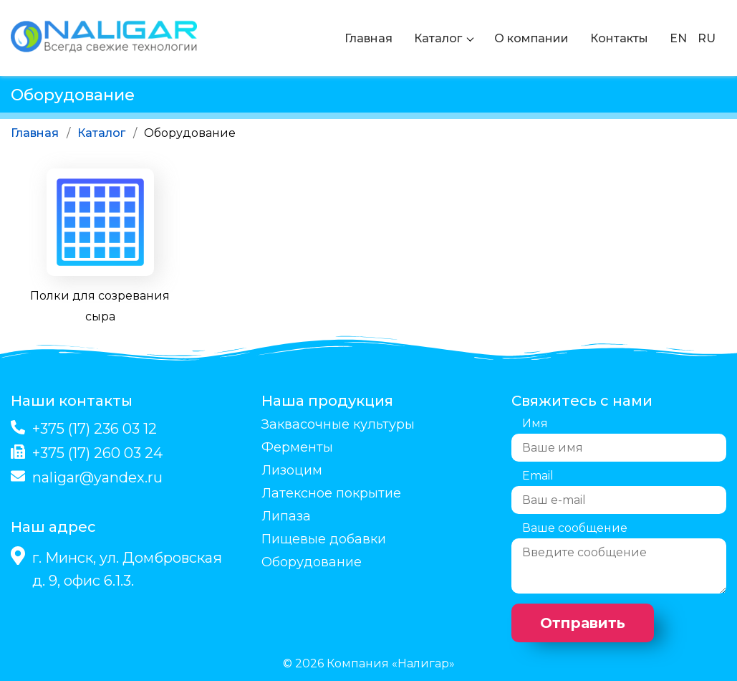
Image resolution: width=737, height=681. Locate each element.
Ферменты (297, 447)
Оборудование (311, 562)
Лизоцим (291, 470)
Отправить (582, 623)
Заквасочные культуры (338, 424)
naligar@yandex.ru (97, 477)
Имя (535, 423)
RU (707, 38)
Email (538, 475)
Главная (368, 38)
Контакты (619, 38)
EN (678, 38)
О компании (531, 38)
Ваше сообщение (574, 528)
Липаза (286, 516)
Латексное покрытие (331, 493)
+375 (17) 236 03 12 (94, 428)
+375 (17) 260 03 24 (97, 453)
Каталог (438, 38)
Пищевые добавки (323, 539)
